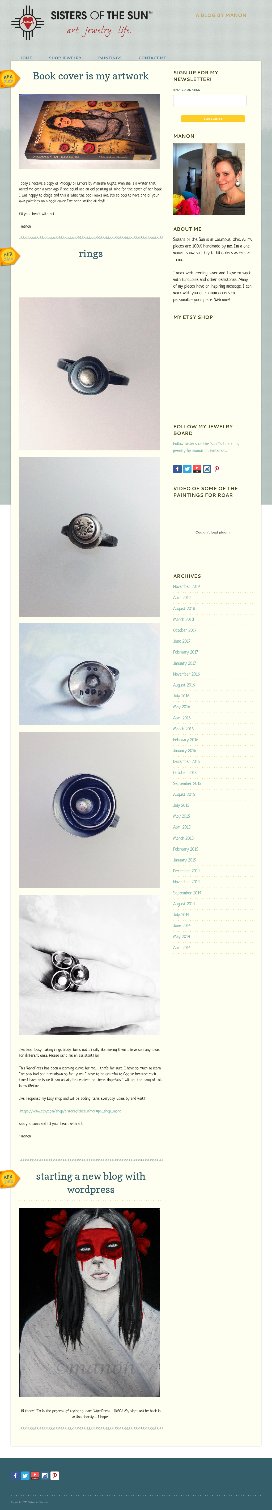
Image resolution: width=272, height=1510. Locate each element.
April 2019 (182, 597)
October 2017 (184, 630)
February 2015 (185, 849)
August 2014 (184, 904)
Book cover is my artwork (91, 76)
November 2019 (186, 586)
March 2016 (183, 729)
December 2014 (186, 871)
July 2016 (181, 696)
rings (91, 253)
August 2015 (184, 794)
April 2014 (182, 947)
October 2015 (185, 772)
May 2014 (181, 936)
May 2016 (181, 707)
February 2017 (185, 652)
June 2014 (181, 925)
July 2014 (181, 915)
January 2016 (184, 750)
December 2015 (186, 761)
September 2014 (187, 893)
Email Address (186, 90)
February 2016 (185, 740)
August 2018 (184, 608)
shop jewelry (65, 58)
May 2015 (181, 816)
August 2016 (184, 685)
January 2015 (184, 860)
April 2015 (181, 827)
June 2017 (181, 641)
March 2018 (183, 619)
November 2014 (186, 882)
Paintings (110, 58)
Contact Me (152, 58)
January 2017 (184, 663)
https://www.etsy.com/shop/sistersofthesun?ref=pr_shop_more (70, 1111)
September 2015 (187, 783)
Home (25, 58)
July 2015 (181, 805)
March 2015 (183, 838)
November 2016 (186, 674)
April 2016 (182, 718)
